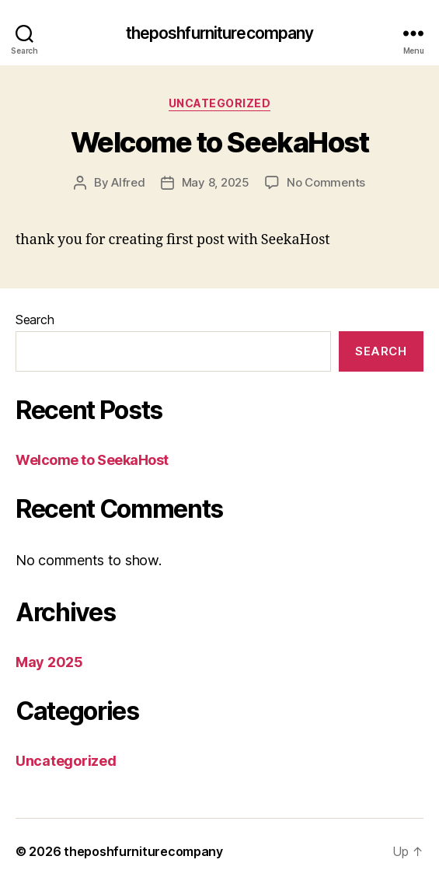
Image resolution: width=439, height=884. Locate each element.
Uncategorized (220, 103)
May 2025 (49, 662)
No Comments (326, 182)
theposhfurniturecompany (220, 33)
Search (35, 319)
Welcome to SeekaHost (219, 142)
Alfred (128, 182)
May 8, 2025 (215, 182)
